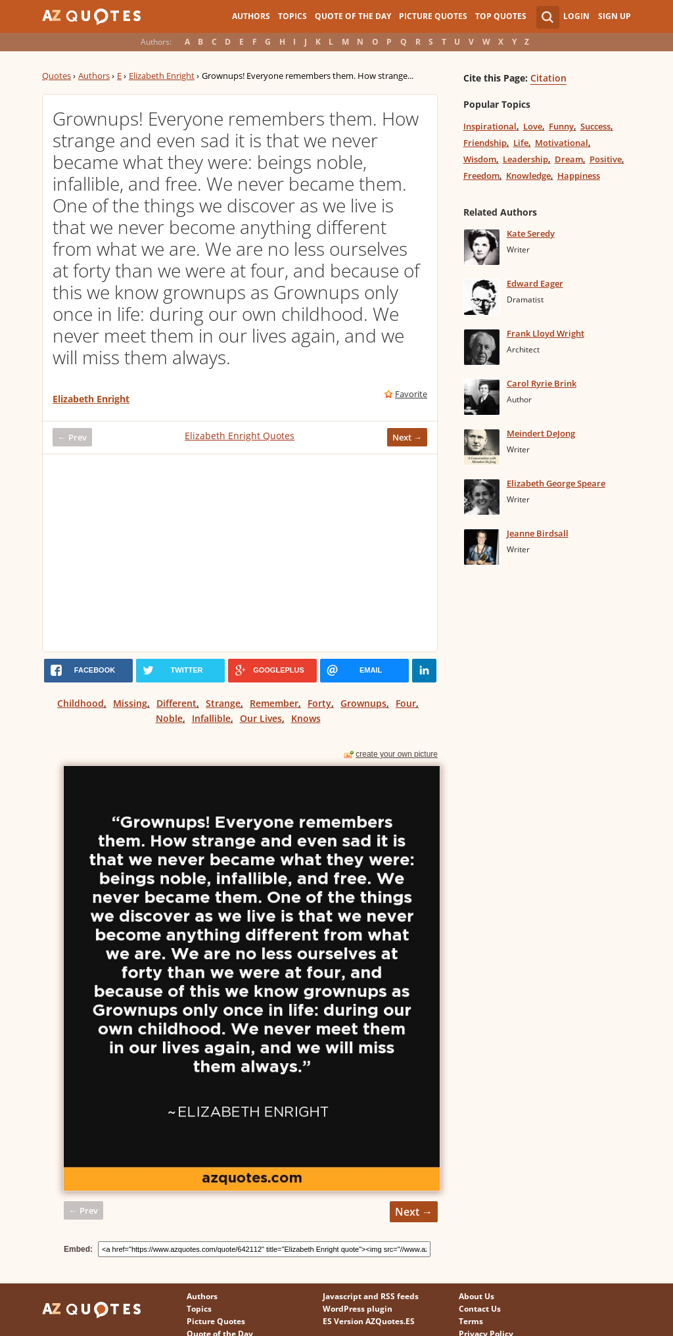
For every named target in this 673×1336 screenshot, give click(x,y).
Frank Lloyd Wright (545, 333)
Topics (292, 16)
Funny (561, 126)
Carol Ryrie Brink (541, 383)
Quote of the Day (353, 16)
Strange (223, 703)
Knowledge (528, 175)
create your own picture (397, 754)
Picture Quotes (433, 16)
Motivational (561, 143)
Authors (251, 16)
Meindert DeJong (541, 433)
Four (406, 703)
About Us (476, 1296)
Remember (274, 703)
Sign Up (614, 16)
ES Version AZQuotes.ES (369, 1321)
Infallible (211, 718)
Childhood (80, 703)
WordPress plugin (357, 1308)
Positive (606, 159)
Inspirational (490, 126)
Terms (471, 1321)
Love (532, 126)
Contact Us (480, 1308)
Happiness (578, 175)
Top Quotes (500, 16)
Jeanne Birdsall (538, 533)
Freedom (481, 175)
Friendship (485, 143)
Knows (306, 718)
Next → (407, 437)
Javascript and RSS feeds (371, 1296)
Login (576, 16)
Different (176, 703)
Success (595, 126)
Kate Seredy (531, 233)
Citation (548, 78)
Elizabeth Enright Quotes (239, 435)
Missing (130, 703)
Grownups (363, 703)
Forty (319, 703)
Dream (569, 159)
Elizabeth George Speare (556, 483)
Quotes (56, 76)
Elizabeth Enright (162, 76)
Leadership (525, 159)
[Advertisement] (240, 553)
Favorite (411, 394)
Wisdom (479, 159)
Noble (169, 718)
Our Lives (261, 718)
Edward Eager (535, 283)
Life (520, 143)
